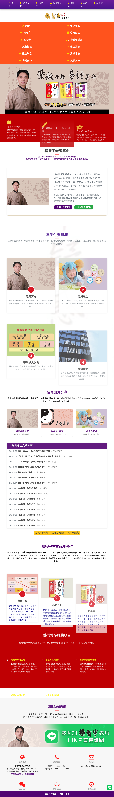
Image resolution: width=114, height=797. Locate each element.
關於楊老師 (24, 4)
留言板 (71, 4)
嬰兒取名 (29, 25)
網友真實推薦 (55, 4)
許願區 (84, 4)
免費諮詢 (10, 32)
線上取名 (48, 32)
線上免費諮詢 (63, 179)
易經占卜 (84, 32)
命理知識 (98, 3)
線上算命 (29, 32)
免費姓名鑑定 (103, 25)
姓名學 (84, 25)
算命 (11, 25)
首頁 (13, 4)
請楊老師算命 (50, 794)
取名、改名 (65, 794)
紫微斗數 (66, 32)
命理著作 (39, 4)
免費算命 (103, 32)
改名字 (48, 25)
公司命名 (66, 25)
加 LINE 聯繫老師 (84, 179)
